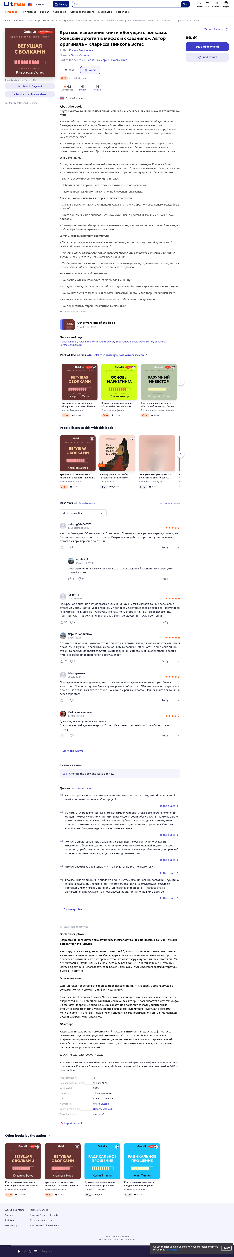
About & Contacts (14, 1209)
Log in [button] (66, 773)
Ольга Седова (101, 1103)
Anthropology (106, 341)
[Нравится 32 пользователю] (63, 622)
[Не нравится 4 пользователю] (73, 622)
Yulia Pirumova (107, 481)
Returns (9, 1220)
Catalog (60, 4)
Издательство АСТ (103, 1109)
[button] (67, 87)
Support (9, 1215)
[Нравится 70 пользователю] (63, 547)
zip (107, 1114)
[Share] (227, 29)
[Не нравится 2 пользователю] (73, 547)
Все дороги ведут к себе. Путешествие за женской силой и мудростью (113, 476)
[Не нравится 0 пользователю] (81, 579)
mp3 (101, 1114)
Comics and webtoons (82, 11)
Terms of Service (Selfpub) (44, 1215)
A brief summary (69, 341)
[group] (120, 525)
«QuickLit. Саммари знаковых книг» (105, 60)
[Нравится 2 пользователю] (71, 579)
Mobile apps (105, 11)
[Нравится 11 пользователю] (63, 736)
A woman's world (88, 341)
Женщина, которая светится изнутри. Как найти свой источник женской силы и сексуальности (155, 476)
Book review (122, 341)
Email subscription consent (44, 1225)
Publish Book (123, 11)
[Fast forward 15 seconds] (30, 1251)
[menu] (40, 4)
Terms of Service (39, 1209)
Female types (137, 341)
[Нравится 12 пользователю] (63, 700)
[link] (115, 524)
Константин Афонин (112, 410)
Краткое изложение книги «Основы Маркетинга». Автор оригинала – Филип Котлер (118, 405)
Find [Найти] (185, 4)
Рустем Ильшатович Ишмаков (158, 410)
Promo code (10, 11)
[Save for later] (94, 367)
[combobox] (126, 4)
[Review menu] (177, 547)
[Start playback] (19, 1251)
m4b (95, 1114)
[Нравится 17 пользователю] (63, 661)
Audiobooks (59, 11)
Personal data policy (41, 1220)
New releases (28, 11)
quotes (97, 90)
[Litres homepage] (18, 4)
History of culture (155, 341)
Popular (44, 11)
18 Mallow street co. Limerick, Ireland (117, 1239)
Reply (165, 547)
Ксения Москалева (72, 410)
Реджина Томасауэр (150, 481)
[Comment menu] (177, 578)
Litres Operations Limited (117, 1237)
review (82, 90)
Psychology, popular (71, 344)
